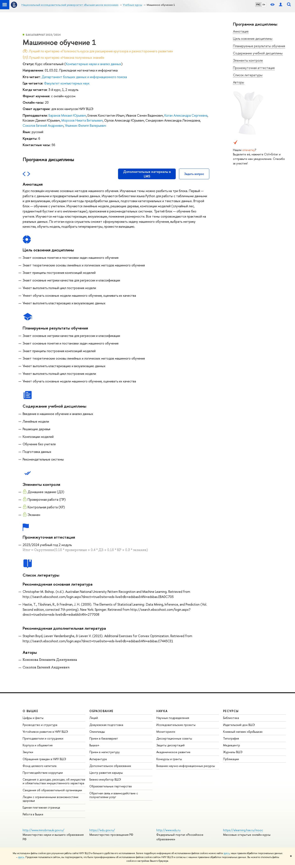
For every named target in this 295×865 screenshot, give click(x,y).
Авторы (238, 82)
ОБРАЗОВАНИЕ (101, 711)
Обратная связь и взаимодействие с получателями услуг (113, 795)
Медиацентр (231, 745)
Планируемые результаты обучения (259, 46)
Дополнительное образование (110, 766)
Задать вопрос (194, 174)
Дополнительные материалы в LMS (147, 173)
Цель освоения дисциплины (252, 38)
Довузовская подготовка (106, 725)
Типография (231, 738)
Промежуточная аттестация (254, 68)
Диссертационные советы (174, 738)
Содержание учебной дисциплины (258, 53)
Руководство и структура (40, 725)
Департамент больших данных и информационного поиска (84, 77)
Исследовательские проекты (175, 725)
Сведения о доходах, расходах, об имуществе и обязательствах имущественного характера (54, 781)
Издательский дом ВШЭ (239, 725)
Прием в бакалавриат (103, 738)
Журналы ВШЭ (232, 752)
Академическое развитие (173, 752)
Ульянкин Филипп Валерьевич (85, 125)
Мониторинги (165, 732)
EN (263, 4)
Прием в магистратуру (104, 752)
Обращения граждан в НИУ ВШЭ (44, 759)
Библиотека (231, 718)
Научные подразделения (172, 718)
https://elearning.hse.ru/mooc (243, 830)
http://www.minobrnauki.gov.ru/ (43, 830)
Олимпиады (97, 732)
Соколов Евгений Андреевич (43, 125)
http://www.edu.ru (168, 830)
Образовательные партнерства (110, 786)
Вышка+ (94, 745)
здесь (226, 853)
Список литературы (247, 75)
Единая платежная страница (41, 807)
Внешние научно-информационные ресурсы (185, 766)
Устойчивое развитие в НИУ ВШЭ (45, 732)
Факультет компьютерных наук (66, 83)
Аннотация (240, 31)
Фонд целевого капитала (39, 766)
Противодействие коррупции (43, 773)
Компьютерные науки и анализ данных (93, 64)
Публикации (231, 759)
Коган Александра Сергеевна (185, 115)
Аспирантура (98, 759)
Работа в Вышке (33, 814)
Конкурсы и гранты (169, 759)
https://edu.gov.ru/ (102, 830)
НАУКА (162, 711)
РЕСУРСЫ (231, 711)
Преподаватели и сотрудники (43, 738)
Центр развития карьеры (106, 773)
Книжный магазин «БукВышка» (243, 732)
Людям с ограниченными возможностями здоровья (50, 799)
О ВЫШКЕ (30, 711)
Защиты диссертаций (170, 745)
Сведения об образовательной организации (52, 790)
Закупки (28, 752)
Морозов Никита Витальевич (82, 120)
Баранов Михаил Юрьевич (67, 115)
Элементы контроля (248, 60)
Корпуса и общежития (38, 745)
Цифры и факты (33, 718)
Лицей (93, 718)
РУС (258, 4)
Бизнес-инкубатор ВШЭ (105, 779)
